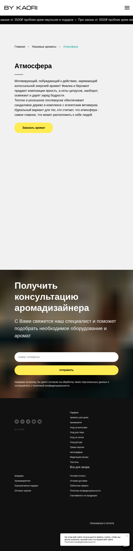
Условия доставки (78, 481)
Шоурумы (19, 476)
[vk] (22, 421)
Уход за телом (77, 437)
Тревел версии (77, 447)
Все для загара (79, 467)
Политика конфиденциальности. (80, 542)
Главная (20, 46)
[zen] (34, 421)
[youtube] (39, 421)
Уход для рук (76, 442)
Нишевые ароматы (44, 46)
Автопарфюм (76, 452)
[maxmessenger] (17, 421)
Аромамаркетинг (23, 481)
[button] (34, 128)
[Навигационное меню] (127, 8)
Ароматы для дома (79, 417)
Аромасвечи (76, 422)
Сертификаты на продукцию (83, 495)
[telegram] (28, 421)
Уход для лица (77, 432)
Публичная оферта (79, 486)
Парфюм (74, 412)
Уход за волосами (78, 427)
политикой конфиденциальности (51, 385)
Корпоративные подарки (26, 486)
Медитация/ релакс (79, 457)
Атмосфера (70, 46)
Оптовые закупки (23, 491)
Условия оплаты (78, 476)
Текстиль (74, 462)
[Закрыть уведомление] (127, 536)
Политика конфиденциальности (85, 491)
